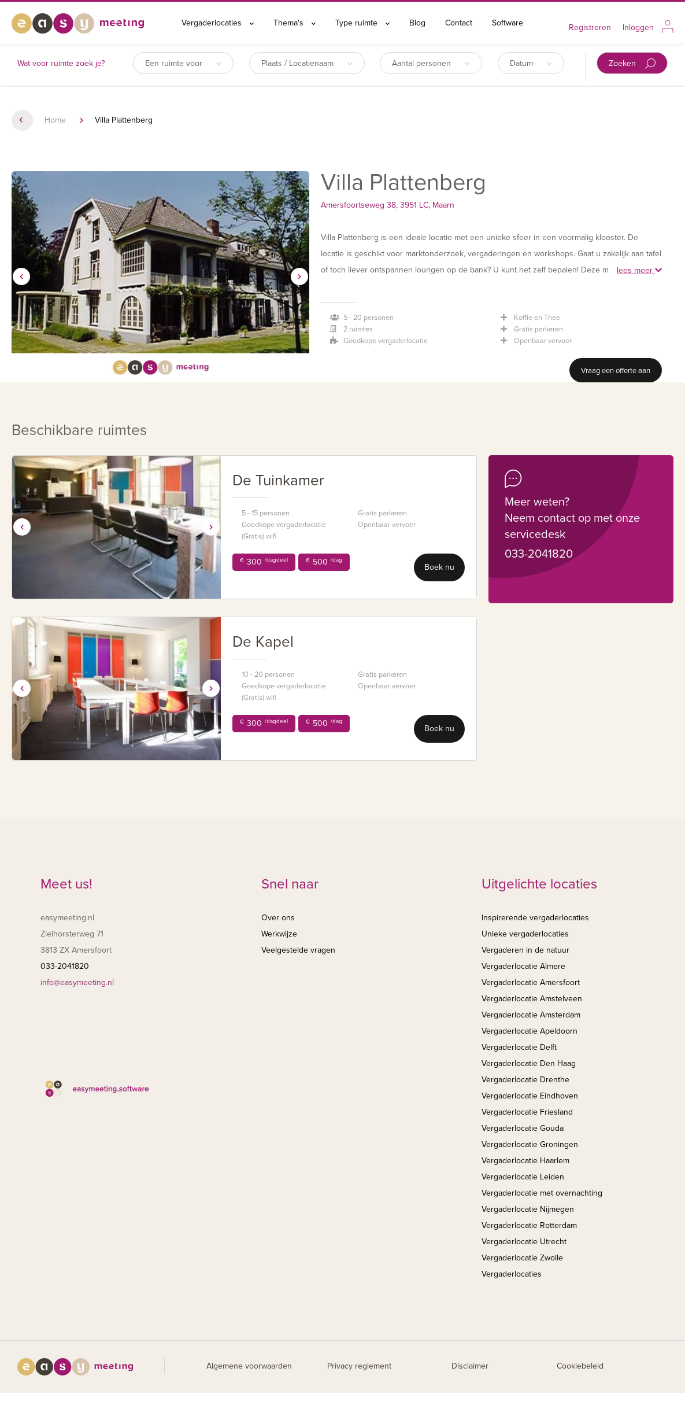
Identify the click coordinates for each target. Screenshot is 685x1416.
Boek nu (439, 567)
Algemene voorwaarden (249, 1366)
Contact (458, 23)
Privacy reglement (359, 1366)
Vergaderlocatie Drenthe (525, 1080)
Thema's (294, 23)
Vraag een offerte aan (615, 370)
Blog (417, 23)
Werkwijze (279, 934)
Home (55, 120)
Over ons (278, 918)
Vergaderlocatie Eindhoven (530, 1096)
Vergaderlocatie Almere (523, 966)
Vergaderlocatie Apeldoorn (529, 1031)
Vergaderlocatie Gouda (523, 1128)
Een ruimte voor (183, 63)
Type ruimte (362, 23)
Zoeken (632, 63)
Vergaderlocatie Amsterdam (531, 1015)
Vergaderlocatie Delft (519, 1047)
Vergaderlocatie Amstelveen (532, 999)
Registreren (590, 27)
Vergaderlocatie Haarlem (525, 1161)
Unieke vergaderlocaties (525, 934)
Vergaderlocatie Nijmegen (528, 1209)
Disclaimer (469, 1366)
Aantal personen (431, 63)
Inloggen (638, 27)
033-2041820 (539, 554)
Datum (531, 63)
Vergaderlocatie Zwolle (522, 1258)
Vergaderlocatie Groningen (530, 1144)
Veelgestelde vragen (298, 950)
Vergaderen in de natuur (525, 950)
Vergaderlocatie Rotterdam (529, 1225)
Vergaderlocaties (218, 23)
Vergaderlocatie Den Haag (529, 1063)
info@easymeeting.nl (77, 982)
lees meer (639, 270)
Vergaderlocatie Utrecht (524, 1242)
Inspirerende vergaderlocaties (535, 918)
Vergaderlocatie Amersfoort (531, 982)
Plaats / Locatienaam (307, 63)
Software (507, 23)
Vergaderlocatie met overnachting (542, 1193)
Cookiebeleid (580, 1366)
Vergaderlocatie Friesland (527, 1112)
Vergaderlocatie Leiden (523, 1177)
